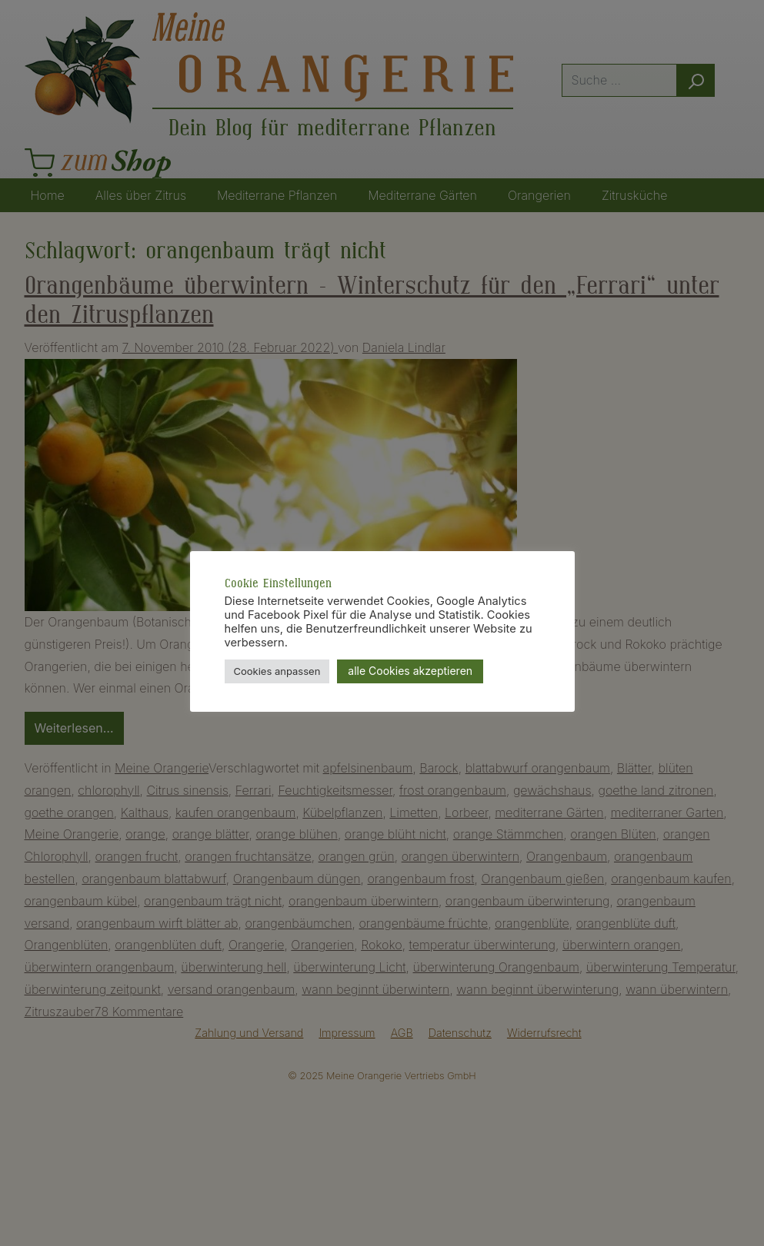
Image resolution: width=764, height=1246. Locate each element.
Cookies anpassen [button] (277, 671)
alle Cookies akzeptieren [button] (410, 670)
